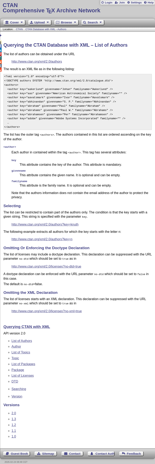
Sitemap (48, 449)
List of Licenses (23, 371)
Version (17, 392)
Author (16, 342)
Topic (15, 353)
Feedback (134, 449)
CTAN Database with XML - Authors (45, 29)
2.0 (14, 408)
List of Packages (23, 359)
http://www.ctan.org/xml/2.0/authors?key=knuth (45, 221)
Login (108, 2)
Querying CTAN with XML (26, 322)
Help (151, 2)
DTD (15, 377)
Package (18, 365)
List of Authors (22, 336)
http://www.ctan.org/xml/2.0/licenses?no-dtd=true (46, 263)
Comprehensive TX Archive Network (77, 8)
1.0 (14, 432)
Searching (19, 384)
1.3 (14, 414)
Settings (136, 2)
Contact (75, 449)
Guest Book (19, 449)
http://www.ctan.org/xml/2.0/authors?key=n (42, 236)
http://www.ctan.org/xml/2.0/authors (37, 61)
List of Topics (21, 348)
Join (122, 2)
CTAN (19, 29)
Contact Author (105, 449)
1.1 (14, 426)
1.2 (14, 420)
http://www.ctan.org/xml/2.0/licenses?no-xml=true (47, 306)
